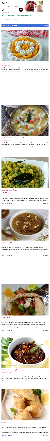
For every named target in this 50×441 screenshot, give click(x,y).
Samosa (3, 422)
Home (2, 15)
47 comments (8, 75)
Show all (45, 25)
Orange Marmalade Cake (8, 63)
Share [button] (2, 75)
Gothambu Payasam (6, 242)
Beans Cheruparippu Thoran (9, 190)
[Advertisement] (25, 90)
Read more (46, 75)
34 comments (8, 203)
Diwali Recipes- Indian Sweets (24, 15)
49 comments (8, 255)
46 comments (8, 330)
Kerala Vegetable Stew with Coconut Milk (12, 138)
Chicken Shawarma (6, 317)
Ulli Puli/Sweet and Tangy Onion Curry (12, 370)
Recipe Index (10, 15)
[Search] (45, 2)
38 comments (8, 150)
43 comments (8, 435)
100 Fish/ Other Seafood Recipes (9, 19)
